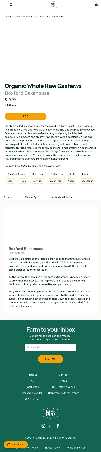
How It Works (32, 387)
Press (63, 380)
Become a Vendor (32, 393)
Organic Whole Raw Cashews (43, 86)
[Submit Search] (11, 5)
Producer (8, 197)
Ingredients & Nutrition (61, 197)
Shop (8, 16)
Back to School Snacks (52, 16)
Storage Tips (31, 197)
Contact (63, 374)
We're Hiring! (32, 399)
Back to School (25, 16)
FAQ (32, 380)
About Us (32, 374)
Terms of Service (75, 447)
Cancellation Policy (27, 447)
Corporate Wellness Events (63, 393)
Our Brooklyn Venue (63, 387)
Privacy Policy (52, 447)
